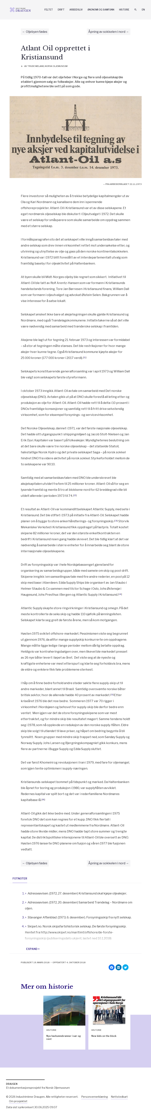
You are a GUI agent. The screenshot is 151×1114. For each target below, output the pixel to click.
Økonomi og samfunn (101, 9)
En (143, 9)
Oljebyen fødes (36, 32)
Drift (61, 9)
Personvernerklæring (94, 1096)
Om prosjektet (18, 1101)
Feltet (48, 9)
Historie (124, 9)
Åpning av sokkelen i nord (106, 32)
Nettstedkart (119, 1096)
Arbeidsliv (76, 9)
